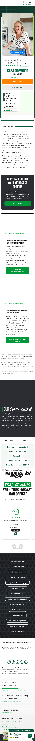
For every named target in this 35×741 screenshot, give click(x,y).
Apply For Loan (17, 81)
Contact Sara (17, 203)
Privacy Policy (6, 721)
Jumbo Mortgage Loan (17, 604)
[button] (29, 3)
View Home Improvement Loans (18, 270)
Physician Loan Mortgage (17, 577)
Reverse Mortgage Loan (17, 621)
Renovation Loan (18, 615)
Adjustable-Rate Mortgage (17, 583)
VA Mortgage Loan (17, 631)
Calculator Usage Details (14, 470)
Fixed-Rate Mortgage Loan (17, 599)
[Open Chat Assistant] (30, 736)
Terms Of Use (16, 721)
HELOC (26, 465)
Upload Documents (17, 87)
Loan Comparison (13, 465)
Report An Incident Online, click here (13, 701)
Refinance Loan (17, 610)
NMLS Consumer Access (9, 675)
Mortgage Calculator (17, 451)
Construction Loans (17, 566)
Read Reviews (24, 66)
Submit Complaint (7, 712)
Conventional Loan (17, 588)
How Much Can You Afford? (17, 447)
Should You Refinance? (17, 460)
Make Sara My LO (18, 52)
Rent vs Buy (17, 456)
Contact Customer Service (10, 688)
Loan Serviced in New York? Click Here (14, 690)
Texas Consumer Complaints (10, 727)
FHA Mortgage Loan (17, 594)
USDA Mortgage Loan (17, 626)
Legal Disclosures (7, 724)
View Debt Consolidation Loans (17, 340)
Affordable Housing (17, 572)
